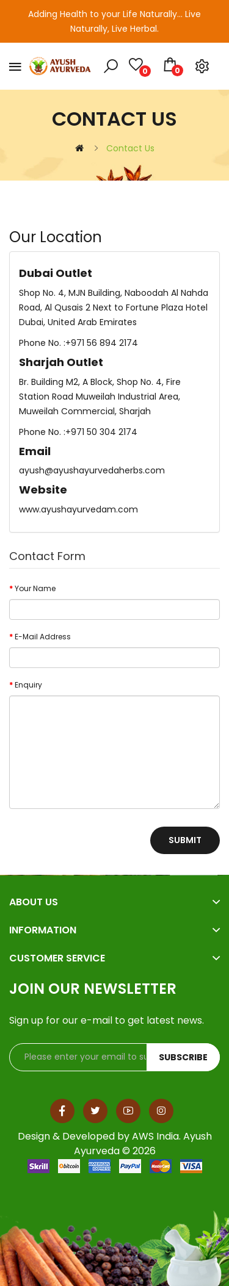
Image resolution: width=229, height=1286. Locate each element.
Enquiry (28, 685)
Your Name (35, 588)
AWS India (155, 1136)
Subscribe (183, 1057)
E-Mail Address (43, 636)
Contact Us (130, 148)
